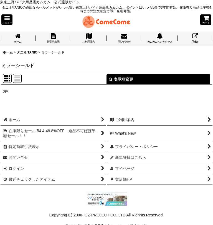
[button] (6, 19)
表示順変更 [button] (121, 79)
